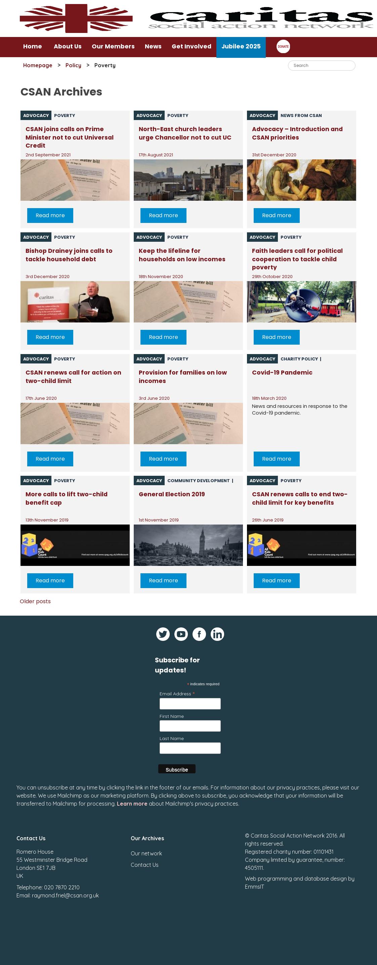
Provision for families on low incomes (183, 377)
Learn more (132, 798)
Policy (73, 65)
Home (32, 46)
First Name (172, 716)
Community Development (198, 481)
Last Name (172, 738)
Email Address (177, 693)
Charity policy (299, 359)
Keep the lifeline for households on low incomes (182, 255)
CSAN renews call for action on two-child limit (73, 377)
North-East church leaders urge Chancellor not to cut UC (185, 133)
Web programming (268, 873)
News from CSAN (301, 115)
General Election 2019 (172, 494)
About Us (68, 46)
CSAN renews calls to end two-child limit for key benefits (300, 498)
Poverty (64, 115)
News (153, 46)
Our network (146, 848)
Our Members (113, 46)
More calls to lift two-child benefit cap (67, 498)
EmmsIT (254, 881)
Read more (50, 215)
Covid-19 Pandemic (282, 373)
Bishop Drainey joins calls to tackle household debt (69, 255)
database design (325, 873)
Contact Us (145, 859)
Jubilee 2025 (241, 46)
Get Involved (191, 46)
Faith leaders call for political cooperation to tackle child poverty (297, 258)
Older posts (35, 601)
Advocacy (36, 115)
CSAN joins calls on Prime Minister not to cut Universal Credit (70, 136)
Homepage (37, 65)
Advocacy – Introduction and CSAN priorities (297, 133)
